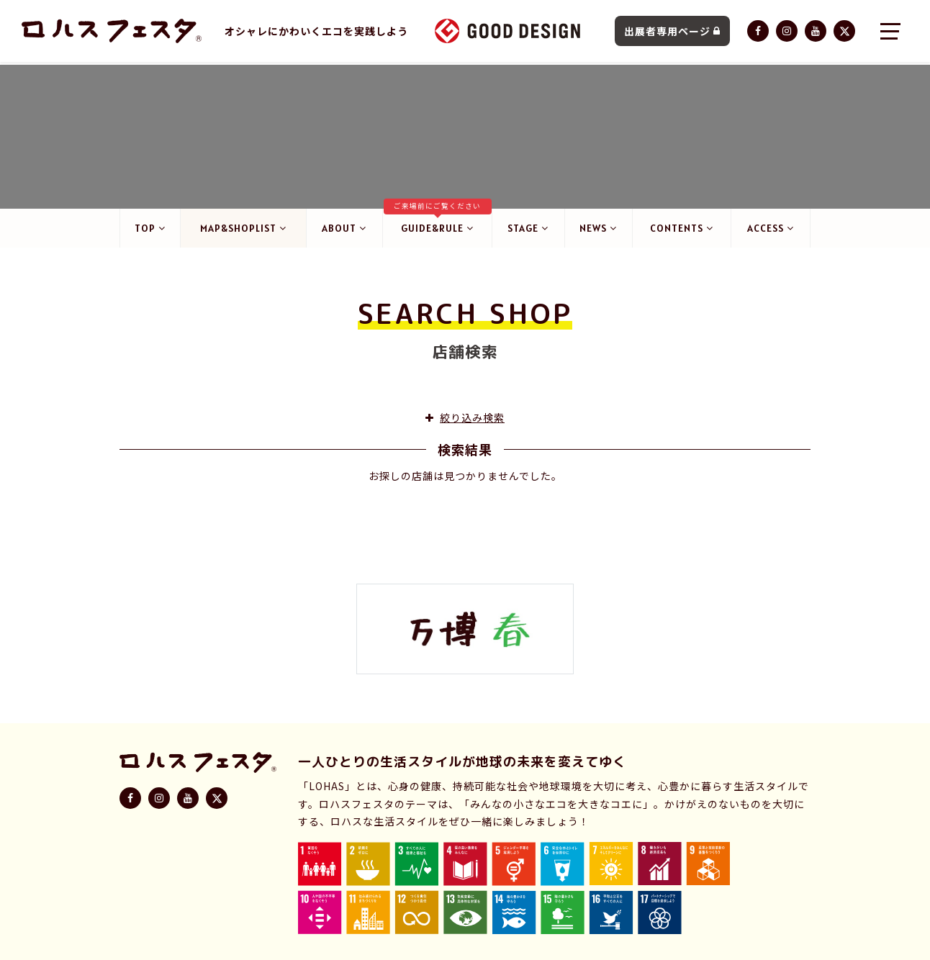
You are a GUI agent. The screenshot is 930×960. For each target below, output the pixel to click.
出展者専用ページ (672, 32)
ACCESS (770, 231)
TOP (150, 231)
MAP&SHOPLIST (243, 231)
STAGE (527, 231)
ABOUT (344, 231)
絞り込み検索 (465, 425)
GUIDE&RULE (437, 223)
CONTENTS (681, 231)
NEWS (598, 231)
